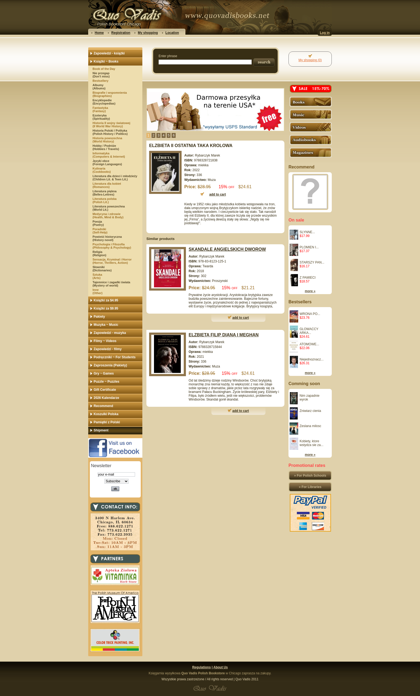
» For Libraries (310, 487)
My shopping (148, 33)
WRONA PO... (310, 314)
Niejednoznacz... (312, 359)
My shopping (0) (310, 60)
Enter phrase (168, 56)
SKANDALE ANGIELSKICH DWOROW (227, 249)
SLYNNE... (307, 232)
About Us (220, 667)
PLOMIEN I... (309, 247)
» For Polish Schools (310, 475)
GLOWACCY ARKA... (309, 331)
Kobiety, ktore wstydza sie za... (311, 443)
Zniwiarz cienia (310, 411)
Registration (120, 33)
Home (99, 33)
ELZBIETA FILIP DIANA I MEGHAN (224, 335)
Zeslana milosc (310, 426)
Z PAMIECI (308, 277)
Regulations (201, 667)
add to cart (240, 318)
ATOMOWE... (309, 344)
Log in (325, 33)
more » (310, 291)
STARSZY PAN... (312, 262)
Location (172, 33)
